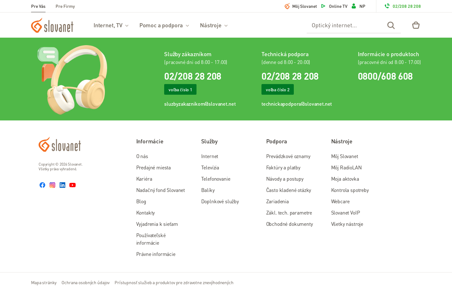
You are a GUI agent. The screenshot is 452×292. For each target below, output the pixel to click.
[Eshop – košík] (416, 25)
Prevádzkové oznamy (288, 156)
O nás (142, 156)
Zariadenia (277, 201)
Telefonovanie (215, 178)
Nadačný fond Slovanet (160, 190)
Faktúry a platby (283, 167)
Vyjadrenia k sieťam (157, 223)
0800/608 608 (385, 76)
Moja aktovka (345, 178)
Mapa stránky (43, 282)
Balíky (208, 190)
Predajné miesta (153, 167)
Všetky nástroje (347, 223)
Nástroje (214, 25)
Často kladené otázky (288, 190)
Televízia (210, 167)
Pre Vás (38, 6)
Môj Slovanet (301, 6)
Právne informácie (155, 254)
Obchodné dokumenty (289, 223)
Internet (209, 156)
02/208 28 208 (402, 6)
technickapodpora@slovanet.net (296, 103)
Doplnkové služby (220, 201)
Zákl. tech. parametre (289, 212)
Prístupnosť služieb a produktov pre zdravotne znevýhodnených (174, 282)
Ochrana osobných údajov (86, 282)
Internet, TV (111, 25)
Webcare (340, 201)
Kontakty (145, 212)
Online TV (333, 6)
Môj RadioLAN (346, 167)
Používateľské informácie (151, 239)
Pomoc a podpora (164, 25)
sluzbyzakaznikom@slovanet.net (199, 103)
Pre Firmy (65, 6)
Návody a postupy (285, 178)
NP (358, 6)
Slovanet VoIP (345, 212)
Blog (141, 201)
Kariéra (144, 178)
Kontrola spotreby (350, 190)
